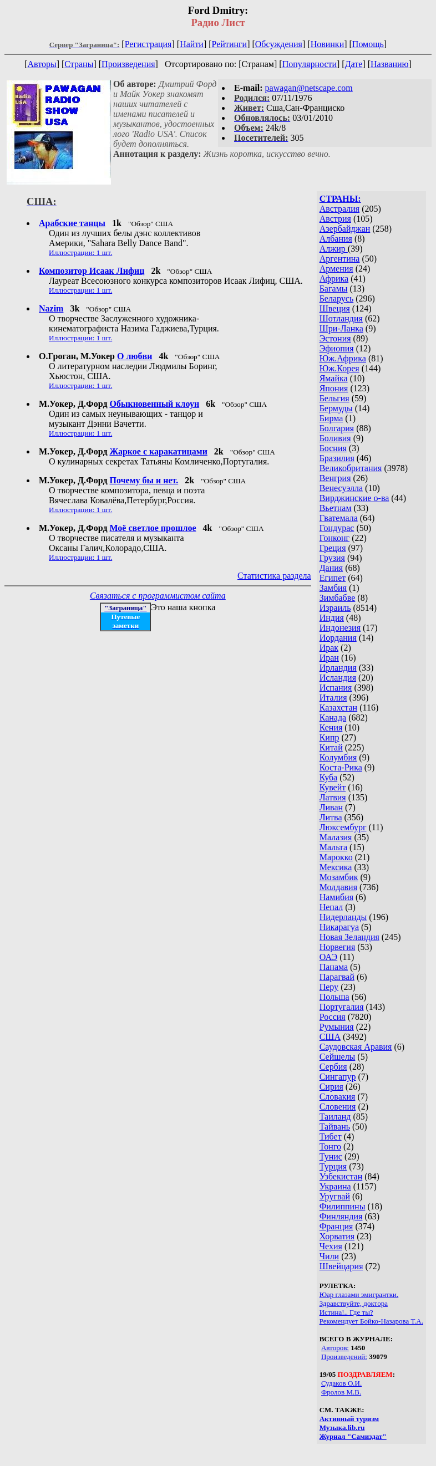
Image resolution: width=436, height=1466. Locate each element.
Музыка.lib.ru (342, 1427)
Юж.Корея (339, 368)
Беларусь (337, 298)
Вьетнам (336, 508)
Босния (333, 448)
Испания (336, 687)
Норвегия (338, 947)
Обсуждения (278, 44)
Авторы (41, 64)
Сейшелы (338, 1056)
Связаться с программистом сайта (158, 595)
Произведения (128, 64)
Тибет (331, 1136)
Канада (333, 717)
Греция (333, 548)
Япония (334, 388)
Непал (331, 907)
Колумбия (338, 757)
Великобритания (351, 468)
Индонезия (340, 627)
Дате (354, 64)
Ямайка (334, 378)
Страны (78, 64)
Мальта (333, 847)
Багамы (334, 288)
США (330, 1036)
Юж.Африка (343, 358)
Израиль (335, 607)
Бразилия (337, 458)
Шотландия (341, 318)
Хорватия (337, 1236)
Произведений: (344, 1356)
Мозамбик (339, 877)
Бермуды (336, 408)
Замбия (333, 587)
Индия (332, 617)
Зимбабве (338, 597)
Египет (333, 578)
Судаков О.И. (341, 1383)
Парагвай (337, 977)
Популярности (309, 64)
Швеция (335, 308)
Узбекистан (341, 1176)
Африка (334, 278)
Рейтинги (229, 44)
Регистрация (148, 44)
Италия (333, 697)
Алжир (334, 248)
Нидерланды (343, 917)
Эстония (335, 338)
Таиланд (335, 1116)
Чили (329, 1256)
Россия (333, 1016)
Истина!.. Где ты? (346, 1312)
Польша (334, 997)
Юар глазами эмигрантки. (359, 1294)
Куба (329, 777)
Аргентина (340, 258)
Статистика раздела (274, 575)
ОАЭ (328, 957)
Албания (336, 238)
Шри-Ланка (341, 328)
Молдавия (338, 887)
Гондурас (337, 528)
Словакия (338, 1096)
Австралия (339, 208)
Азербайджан (345, 228)
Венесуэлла (341, 488)
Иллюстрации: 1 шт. (80, 252)
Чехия (331, 1246)
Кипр (329, 737)
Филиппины (343, 1206)
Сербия (333, 1066)
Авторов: (335, 1348)
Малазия (336, 837)
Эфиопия (337, 348)
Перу (329, 987)
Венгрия (335, 478)
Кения (331, 727)
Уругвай (335, 1196)
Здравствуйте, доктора (354, 1303)
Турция (333, 1166)
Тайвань (335, 1126)
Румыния (337, 1026)
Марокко (336, 857)
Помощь (368, 44)
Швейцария (341, 1266)
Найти (192, 44)
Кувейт (333, 787)
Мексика (336, 867)
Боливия (335, 438)
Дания (331, 568)
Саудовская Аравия (356, 1046)
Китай (331, 747)
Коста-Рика (341, 767)
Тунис (331, 1156)
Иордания (338, 637)
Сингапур (338, 1076)
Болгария (337, 428)
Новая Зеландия (349, 937)
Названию (390, 64)
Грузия (332, 558)
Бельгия (334, 398)
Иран (329, 657)
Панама (334, 967)
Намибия (336, 897)
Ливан (331, 807)
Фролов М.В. (341, 1392)
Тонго (330, 1146)
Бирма (331, 418)
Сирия (331, 1086)
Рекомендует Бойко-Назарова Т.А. (371, 1321)
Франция (336, 1226)
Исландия (338, 677)
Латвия (333, 797)
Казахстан (338, 707)
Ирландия (338, 667)
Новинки (327, 44)
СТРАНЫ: (340, 198)
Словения (338, 1106)
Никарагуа (339, 927)
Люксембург (343, 827)
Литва (331, 817)
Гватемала (339, 518)
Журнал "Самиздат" (353, 1436)
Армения (336, 268)
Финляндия (341, 1216)
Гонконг (335, 538)
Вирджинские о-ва (354, 498)
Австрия (335, 218)
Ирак (329, 647)
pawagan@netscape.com (309, 88)
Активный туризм (349, 1418)
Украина (335, 1186)
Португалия (342, 1007)
